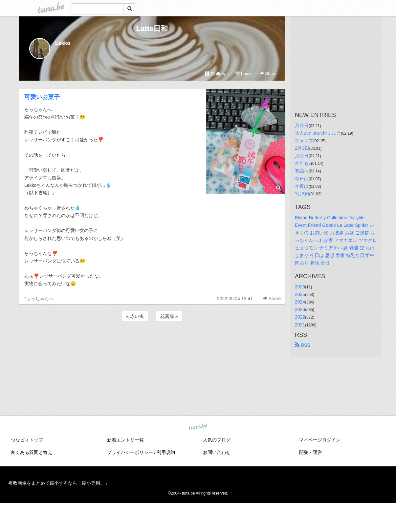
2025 (300, 294)
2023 (300, 309)
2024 (300, 301)
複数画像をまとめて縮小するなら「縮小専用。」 (58, 483)
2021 (300, 324)
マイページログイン (320, 439)
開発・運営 (310, 452)
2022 (300, 317)
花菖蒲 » (169, 316)
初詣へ (302, 170)
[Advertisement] (152, 341)
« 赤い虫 (135, 316)
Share (268, 73)
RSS (302, 345)
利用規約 (166, 452)
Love (243, 73)
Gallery (215, 73)
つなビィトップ (27, 439)
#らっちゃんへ (38, 298)
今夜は (302, 186)
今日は (302, 178)
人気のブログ (217, 439)
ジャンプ (304, 140)
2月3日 (302, 148)
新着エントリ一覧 (125, 439)
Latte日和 (152, 29)
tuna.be (197, 427)
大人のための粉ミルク (318, 133)
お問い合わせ (217, 452)
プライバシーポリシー (130, 452)
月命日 (302, 125)
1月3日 (302, 193)
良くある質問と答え (31, 452)
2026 (300, 286)
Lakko (62, 43)
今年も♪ (303, 163)
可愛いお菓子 (42, 97)
